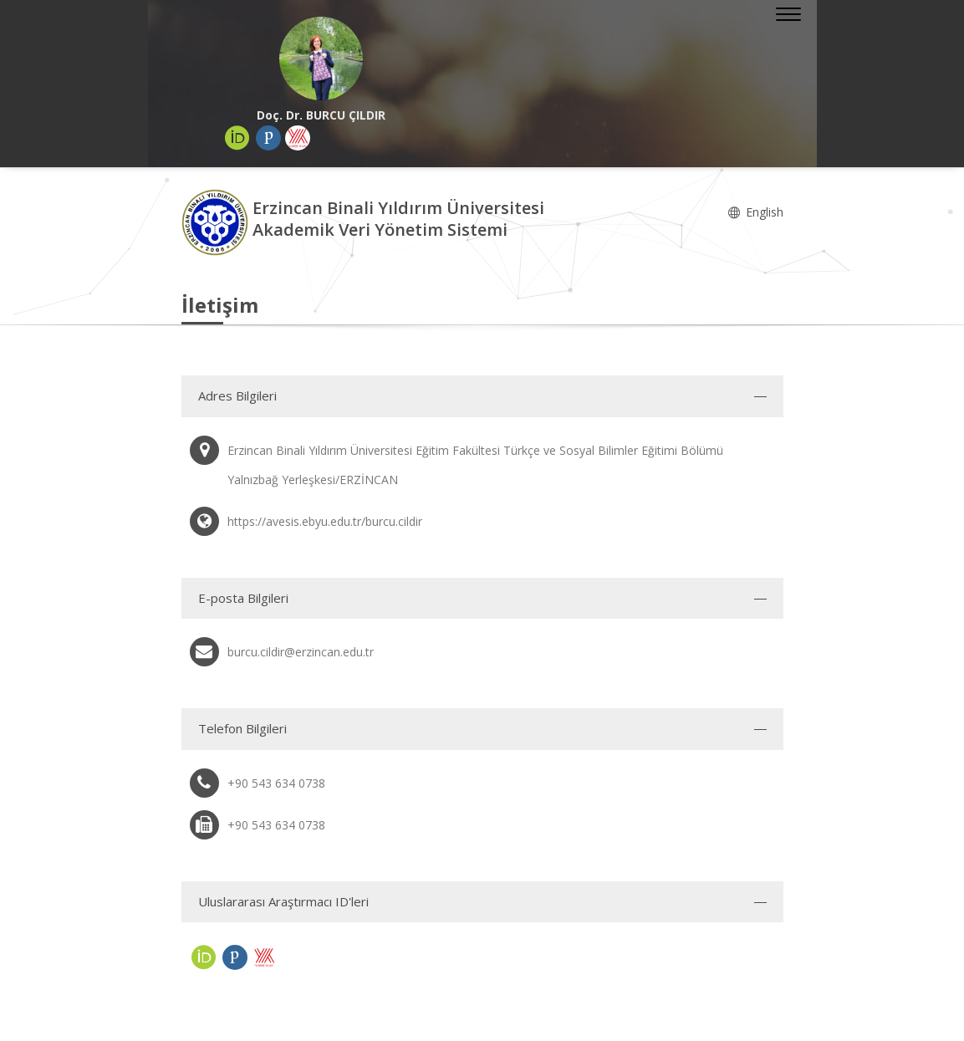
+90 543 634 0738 (276, 783)
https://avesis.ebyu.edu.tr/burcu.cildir (324, 521)
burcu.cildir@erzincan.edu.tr (300, 652)
